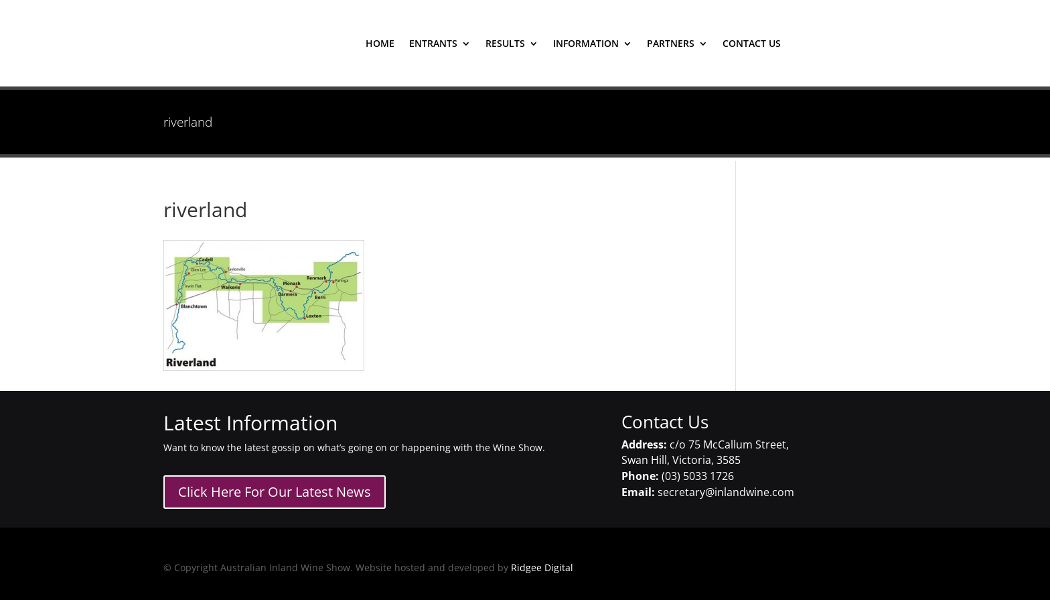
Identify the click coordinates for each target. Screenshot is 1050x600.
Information (586, 44)
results (505, 44)
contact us (752, 44)
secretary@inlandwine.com (726, 492)
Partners (670, 44)
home (380, 44)
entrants (433, 44)
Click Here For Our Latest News (274, 492)
